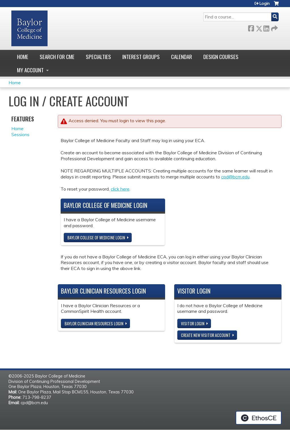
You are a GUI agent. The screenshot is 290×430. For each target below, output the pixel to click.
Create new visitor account (206, 335)
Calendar (181, 56)
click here (120, 189)
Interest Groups (141, 56)
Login (264, 3)
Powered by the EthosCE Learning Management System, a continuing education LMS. (259, 418)
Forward (274, 27)
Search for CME (57, 56)
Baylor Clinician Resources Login (94, 323)
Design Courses (220, 56)
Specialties (98, 56)
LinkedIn (266, 27)
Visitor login (192, 323)
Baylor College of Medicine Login (96, 238)
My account (30, 70)
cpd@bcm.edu (235, 177)
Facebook (251, 27)
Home (22, 56)
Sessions (20, 134)
